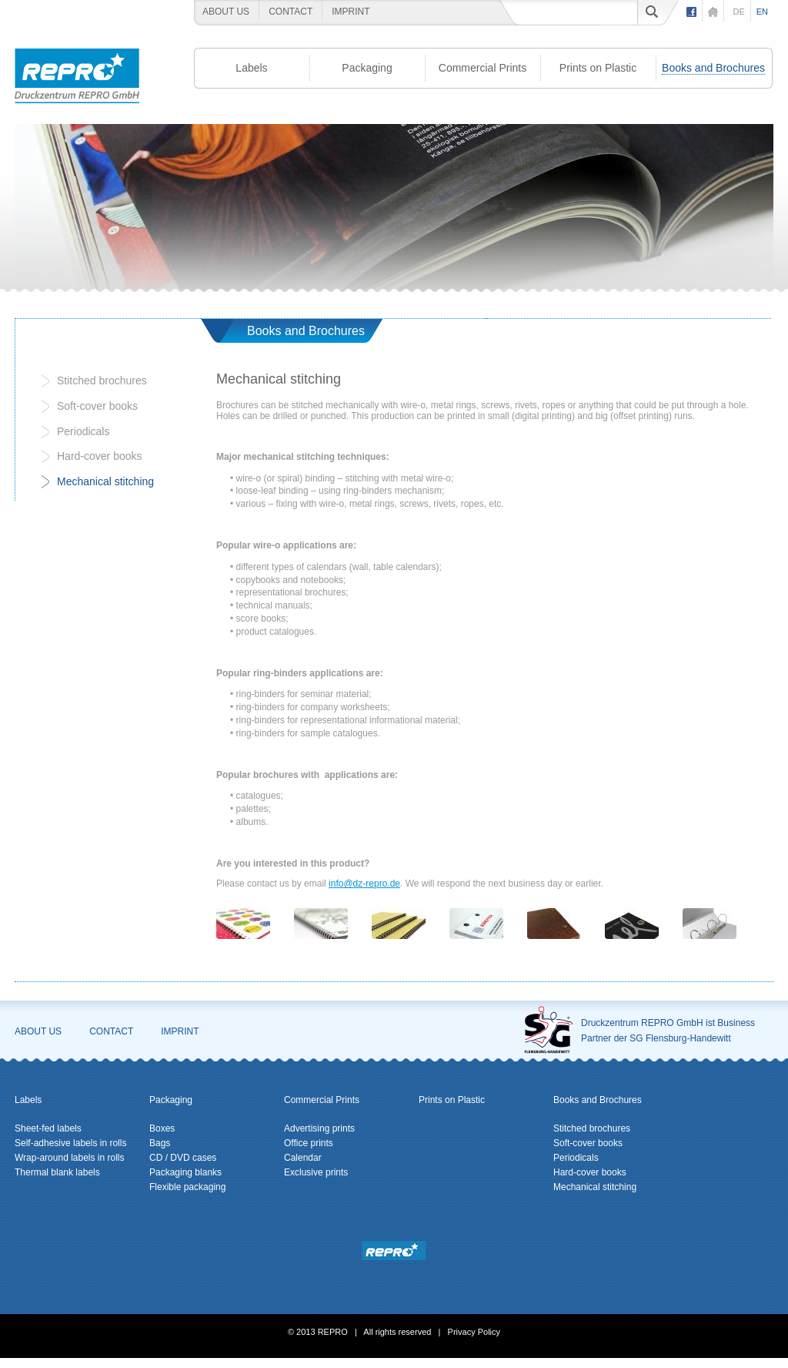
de (738, 11)
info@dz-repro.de (364, 883)
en (762, 11)
